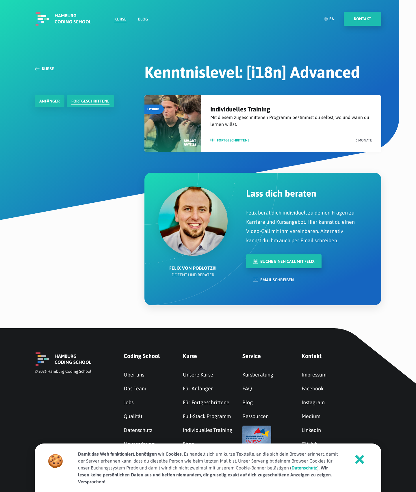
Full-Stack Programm (207, 416)
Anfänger (49, 101)
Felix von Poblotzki (193, 268)
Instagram (313, 402)
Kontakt (312, 356)
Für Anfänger (198, 388)
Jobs (128, 402)
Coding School (142, 356)
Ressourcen (255, 416)
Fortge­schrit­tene (90, 101)
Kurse (120, 19)
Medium (311, 416)
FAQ (247, 388)
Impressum (314, 375)
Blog (143, 19)
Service (251, 356)
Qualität (133, 416)
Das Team (135, 388)
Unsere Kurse (198, 375)
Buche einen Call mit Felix (284, 261)
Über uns (134, 375)
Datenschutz (138, 430)
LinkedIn (311, 430)
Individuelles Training (240, 109)
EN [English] (329, 18)
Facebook (313, 388)
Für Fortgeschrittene (206, 402)
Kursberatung (257, 375)
